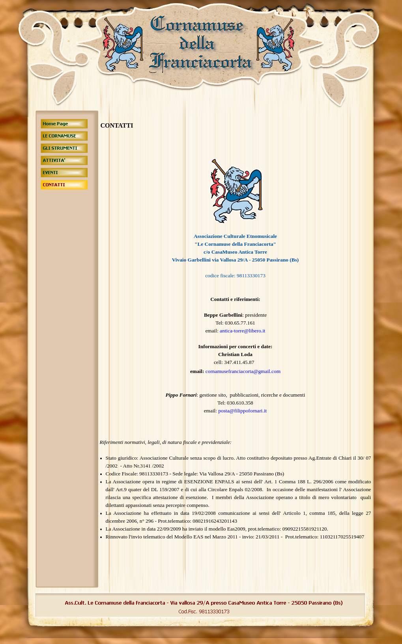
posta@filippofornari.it (242, 411)
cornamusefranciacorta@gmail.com (243, 371)
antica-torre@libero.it (243, 331)
